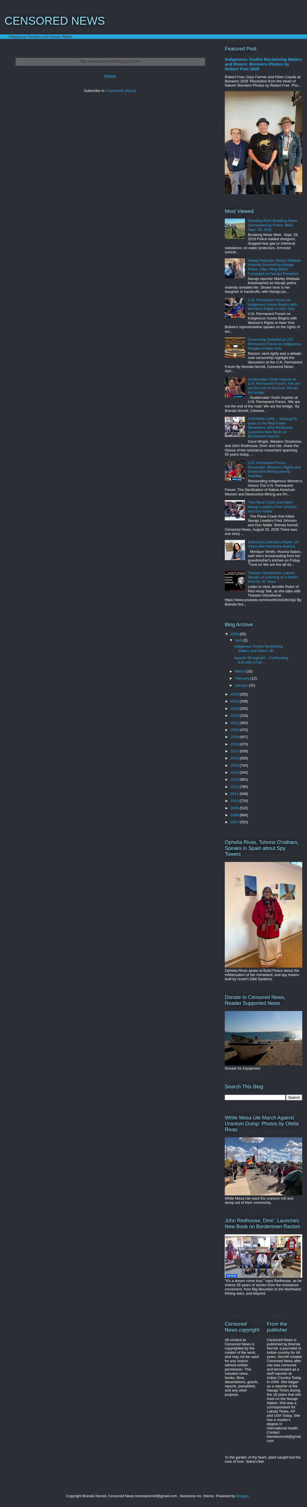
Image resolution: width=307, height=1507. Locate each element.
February (243, 678)
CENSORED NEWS (54, 21)
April (239, 640)
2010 (235, 801)
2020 (235, 730)
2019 (235, 737)
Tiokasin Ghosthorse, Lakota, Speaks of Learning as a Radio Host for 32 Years (273, 577)
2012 (235, 787)
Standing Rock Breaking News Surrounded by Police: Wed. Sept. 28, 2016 (272, 225)
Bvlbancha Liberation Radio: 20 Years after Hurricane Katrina (273, 544)
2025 (235, 694)
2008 (235, 815)
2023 (235, 708)
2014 (235, 772)
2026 (235, 634)
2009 (235, 808)
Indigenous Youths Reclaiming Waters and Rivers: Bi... (258, 648)
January (242, 685)
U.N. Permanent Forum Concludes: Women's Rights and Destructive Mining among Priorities (274, 469)
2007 (235, 822)
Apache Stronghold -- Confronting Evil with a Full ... (261, 660)
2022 (235, 715)
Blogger (242, 1496)
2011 (235, 794)
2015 (235, 765)
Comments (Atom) (121, 91)
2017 (235, 751)
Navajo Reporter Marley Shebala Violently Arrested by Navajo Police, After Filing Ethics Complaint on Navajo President (274, 267)
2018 (235, 744)
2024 (235, 701)
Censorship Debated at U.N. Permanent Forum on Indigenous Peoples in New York (274, 343)
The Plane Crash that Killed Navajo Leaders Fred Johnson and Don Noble (272, 506)
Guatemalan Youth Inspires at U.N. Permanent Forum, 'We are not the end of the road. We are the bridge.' (274, 386)
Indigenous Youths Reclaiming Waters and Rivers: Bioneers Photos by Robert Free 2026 (263, 64)
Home (110, 76)
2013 (235, 779)
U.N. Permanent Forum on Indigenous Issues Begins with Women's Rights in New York (272, 304)
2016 (235, 758)
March (240, 671)
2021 (235, 723)
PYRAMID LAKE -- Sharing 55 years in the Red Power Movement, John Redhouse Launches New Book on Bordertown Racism (272, 427)
